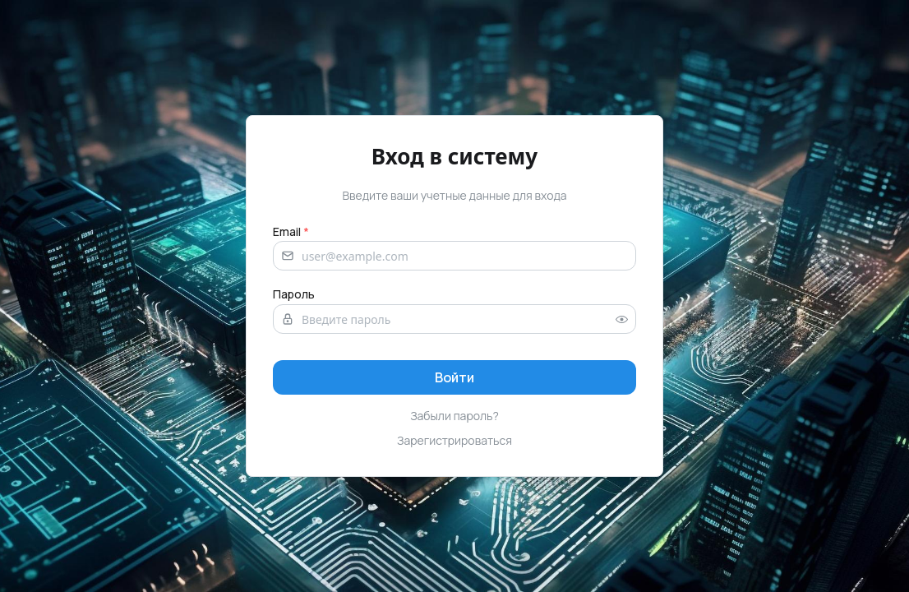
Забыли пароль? (454, 415)
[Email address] (454, 256)
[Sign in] (454, 377)
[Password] (454, 319)
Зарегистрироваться (454, 440)
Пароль (294, 294)
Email (291, 231)
